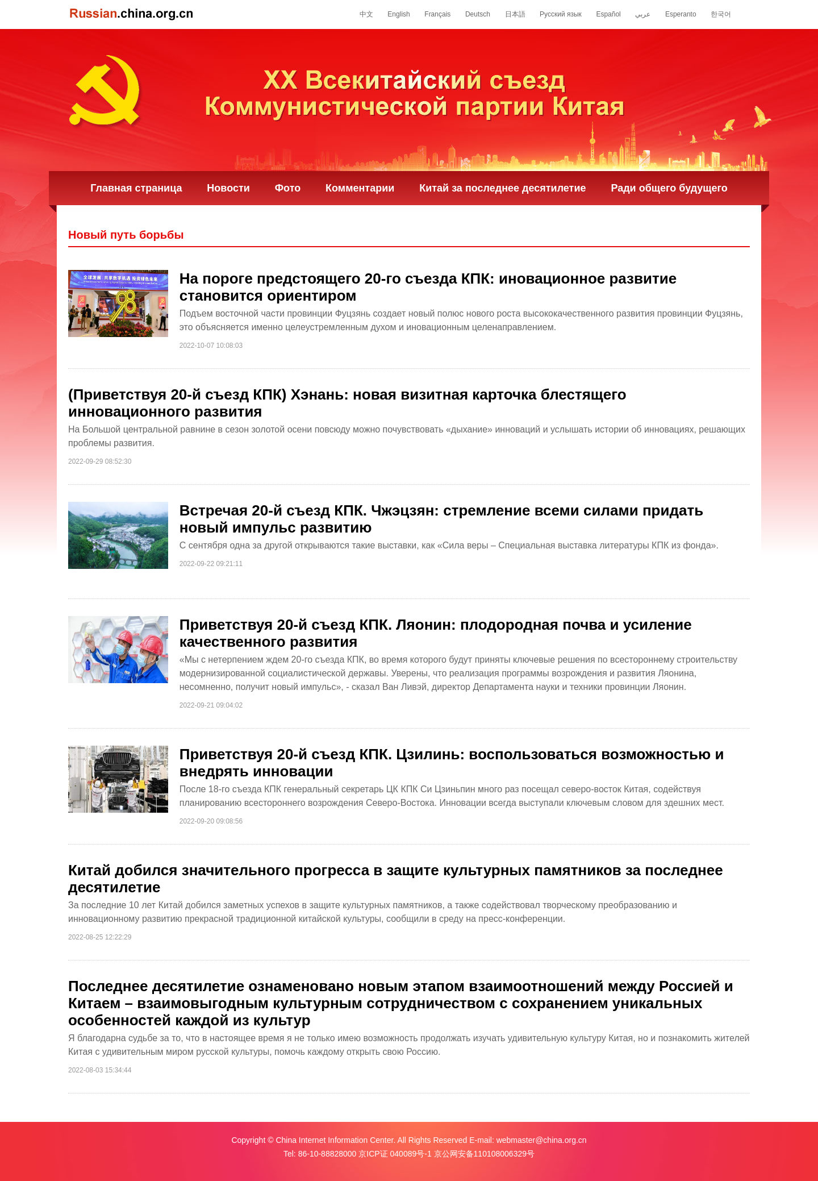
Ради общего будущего (669, 188)
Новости (228, 188)
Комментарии (359, 188)
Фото (288, 188)
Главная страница (136, 188)
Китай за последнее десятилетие (502, 188)
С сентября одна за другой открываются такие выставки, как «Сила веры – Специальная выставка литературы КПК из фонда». (449, 545)
